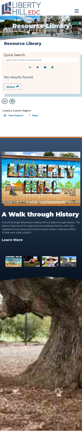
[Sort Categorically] (45, 67)
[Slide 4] (68, 261)
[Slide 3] (50, 261)
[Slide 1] (13, 261)
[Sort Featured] (37, 67)
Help (33, 115)
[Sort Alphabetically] (29, 67)
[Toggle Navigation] (76, 11)
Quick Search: (14, 55)
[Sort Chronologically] (52, 67)
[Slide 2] (32, 261)
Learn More (12, 240)
